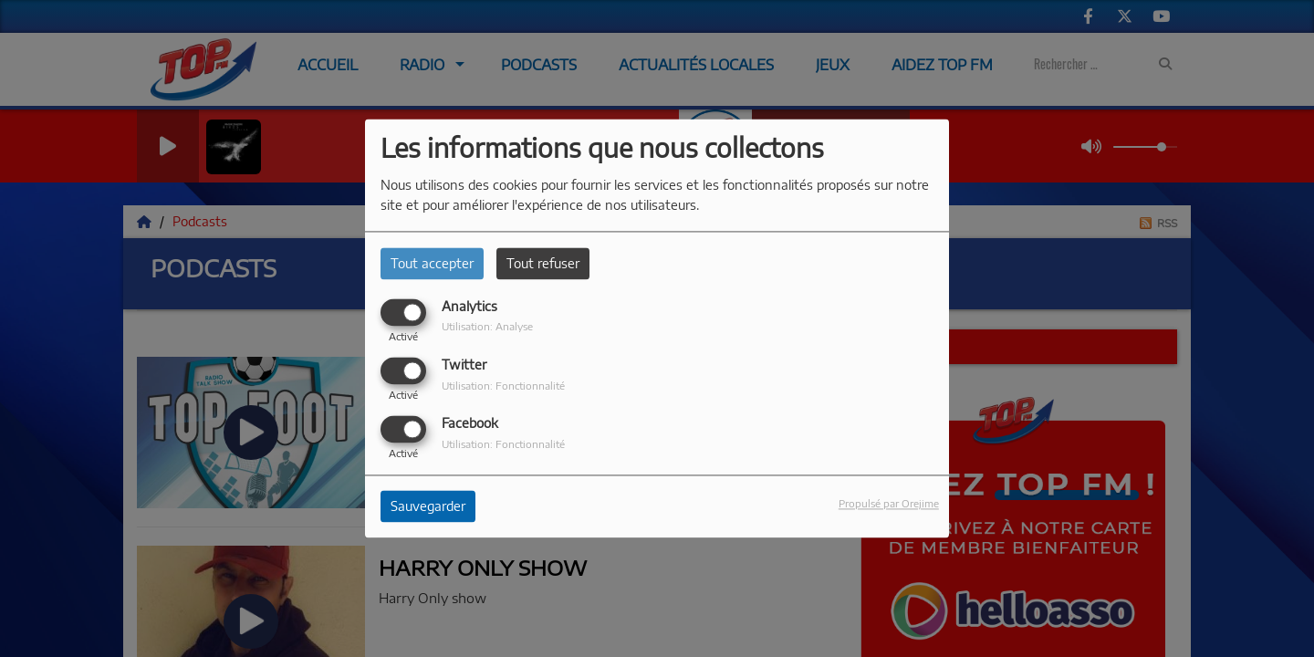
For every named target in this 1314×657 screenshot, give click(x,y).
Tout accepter (432, 263)
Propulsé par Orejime (889, 503)
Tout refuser (542, 263)
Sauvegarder (428, 507)
